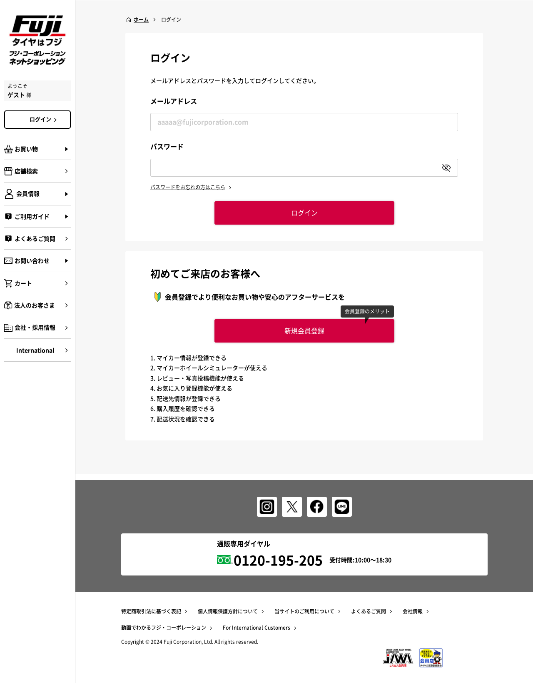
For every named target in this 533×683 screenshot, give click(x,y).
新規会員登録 (304, 330)
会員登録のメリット (367, 311)
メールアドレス (173, 101)
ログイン (45, 119)
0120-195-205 (278, 560)
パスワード (167, 146)
